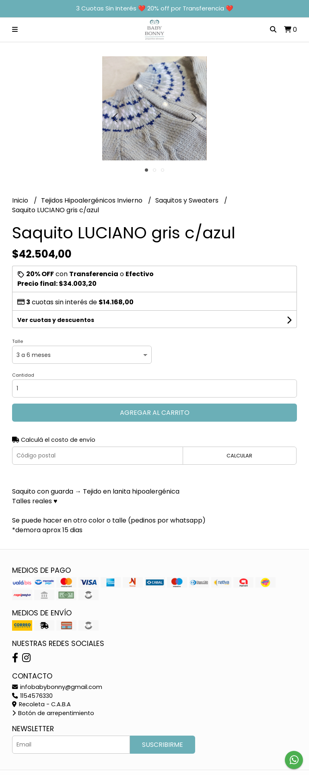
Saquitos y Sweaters (187, 200)
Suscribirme (162, 744)
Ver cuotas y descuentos (55, 320)
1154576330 (32, 696)
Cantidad (23, 375)
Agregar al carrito (155, 412)
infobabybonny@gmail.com (57, 687)
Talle (17, 341)
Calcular (239, 455)
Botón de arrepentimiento (53, 713)
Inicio (21, 200)
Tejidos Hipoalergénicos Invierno (92, 200)
